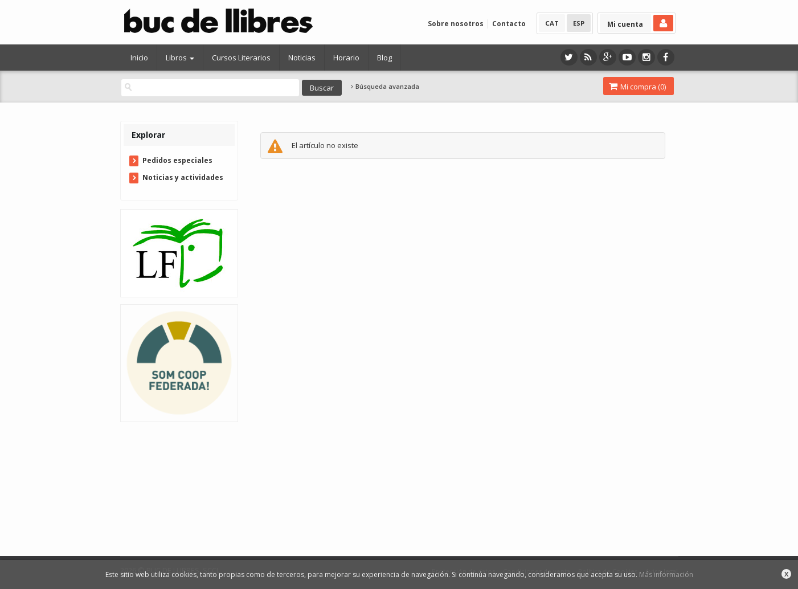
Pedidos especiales (177, 160)
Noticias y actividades (182, 177)
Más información (666, 574)
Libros (180, 57)
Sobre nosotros (456, 23)
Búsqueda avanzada (385, 86)
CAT (552, 23)
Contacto (509, 23)
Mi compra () (637, 86)
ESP (578, 23)
